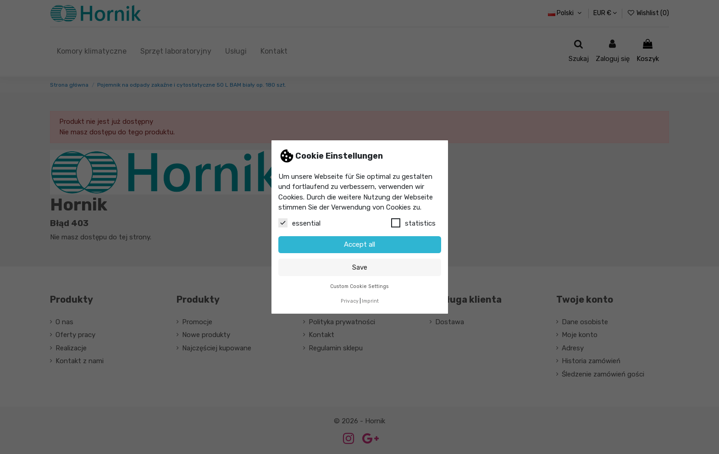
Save (359, 267)
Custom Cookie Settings (359, 286)
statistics (413, 222)
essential (299, 222)
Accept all (359, 244)
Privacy (350, 301)
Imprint (370, 301)
